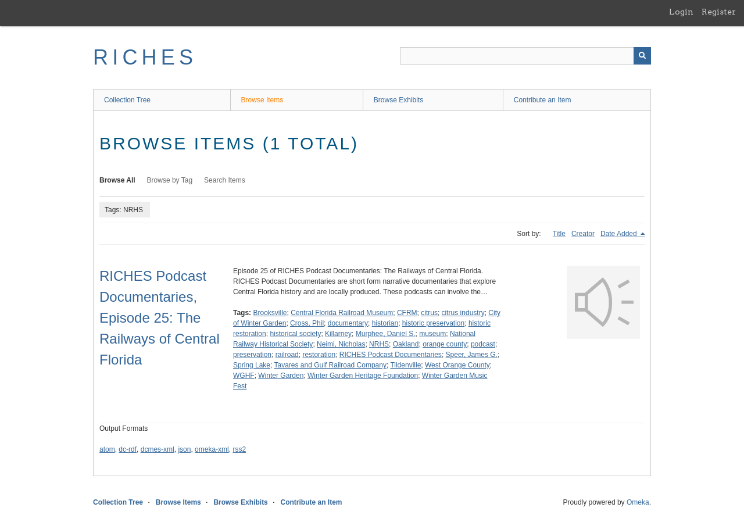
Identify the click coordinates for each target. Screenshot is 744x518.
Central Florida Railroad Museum (342, 313)
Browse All (117, 180)
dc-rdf (128, 449)
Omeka (638, 502)
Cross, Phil (307, 323)
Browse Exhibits (398, 100)
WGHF (244, 375)
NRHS (379, 344)
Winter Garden (280, 375)
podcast (483, 344)
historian (385, 323)
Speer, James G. (472, 355)
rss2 (239, 449)
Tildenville (405, 365)
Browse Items (262, 100)
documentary (348, 323)
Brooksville (270, 313)
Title (559, 234)
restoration (318, 355)
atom (107, 449)
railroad (287, 355)
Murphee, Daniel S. (386, 334)
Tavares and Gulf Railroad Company (330, 365)
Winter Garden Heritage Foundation (362, 375)
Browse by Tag (170, 180)
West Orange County (457, 365)
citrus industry (463, 313)
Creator (583, 234)
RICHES (145, 57)
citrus (429, 313)
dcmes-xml (157, 449)
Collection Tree (127, 100)
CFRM (407, 313)
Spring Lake (251, 365)
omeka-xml (212, 449)
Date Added (619, 234)
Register (719, 11)
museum (432, 334)
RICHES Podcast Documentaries (390, 355)
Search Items (224, 180)
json (184, 449)
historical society (295, 334)
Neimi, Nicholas (341, 344)
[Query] (525, 56)
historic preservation (433, 323)
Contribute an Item (542, 100)
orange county (445, 344)
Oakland (406, 344)
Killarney (338, 334)
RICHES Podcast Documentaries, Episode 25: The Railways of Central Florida (159, 317)
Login (681, 11)
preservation (252, 355)
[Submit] (642, 56)
